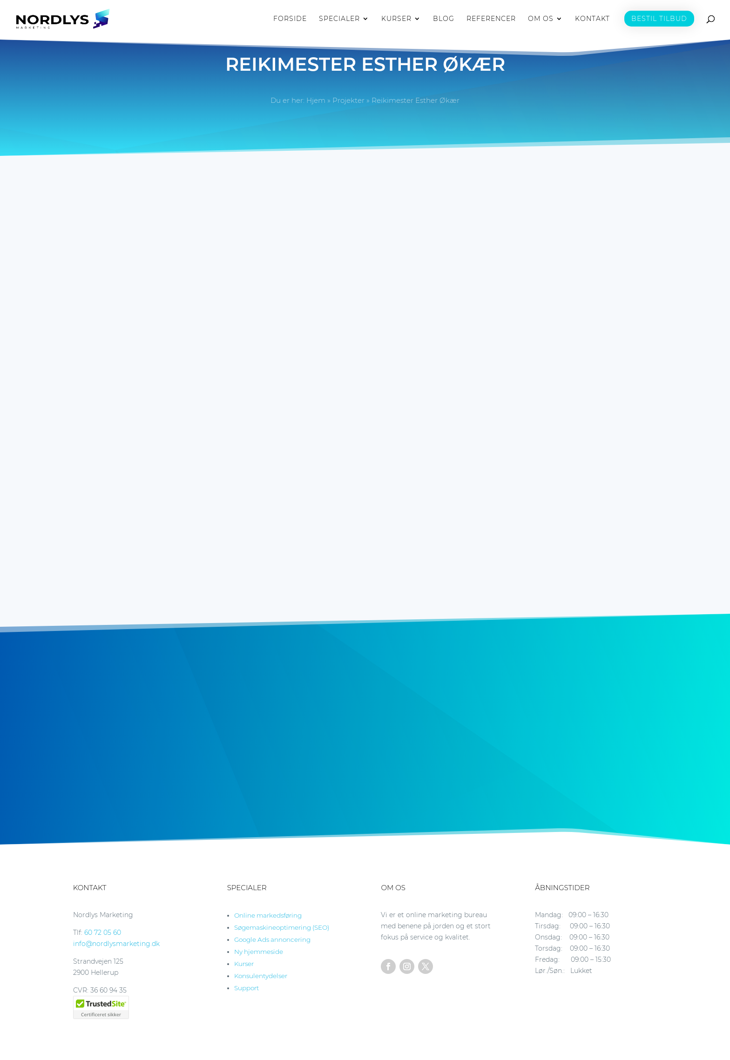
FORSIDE (290, 19)
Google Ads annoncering (272, 939)
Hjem (315, 100)
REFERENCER (491, 19)
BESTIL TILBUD (659, 18)
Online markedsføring (268, 915)
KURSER (396, 19)
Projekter (348, 100)
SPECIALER (339, 19)
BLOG (443, 19)
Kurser (244, 963)
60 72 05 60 (102, 932)
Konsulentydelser (260, 975)
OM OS (541, 19)
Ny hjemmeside (258, 951)
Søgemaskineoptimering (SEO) (281, 927)
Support (246, 988)
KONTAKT (592, 19)
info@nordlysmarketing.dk (116, 943)
